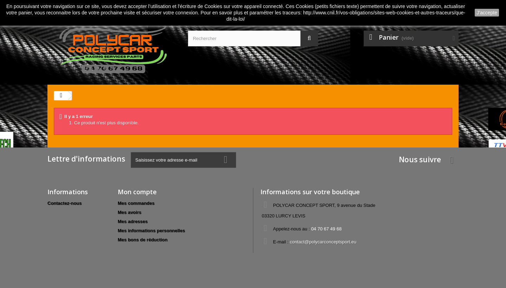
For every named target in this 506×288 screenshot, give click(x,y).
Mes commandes (136, 203)
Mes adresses (133, 221)
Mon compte (137, 192)
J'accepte (486, 12)
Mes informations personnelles (151, 230)
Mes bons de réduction (143, 239)
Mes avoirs (129, 212)
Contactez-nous (64, 203)
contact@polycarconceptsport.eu (323, 241)
